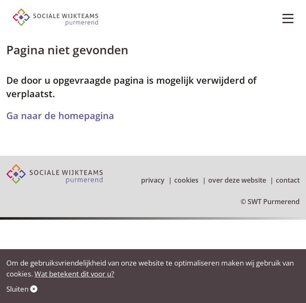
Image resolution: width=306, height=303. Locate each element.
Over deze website (237, 180)
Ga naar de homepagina (60, 115)
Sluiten (21, 289)
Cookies (186, 180)
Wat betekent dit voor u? (74, 274)
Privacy (153, 180)
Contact (288, 180)
